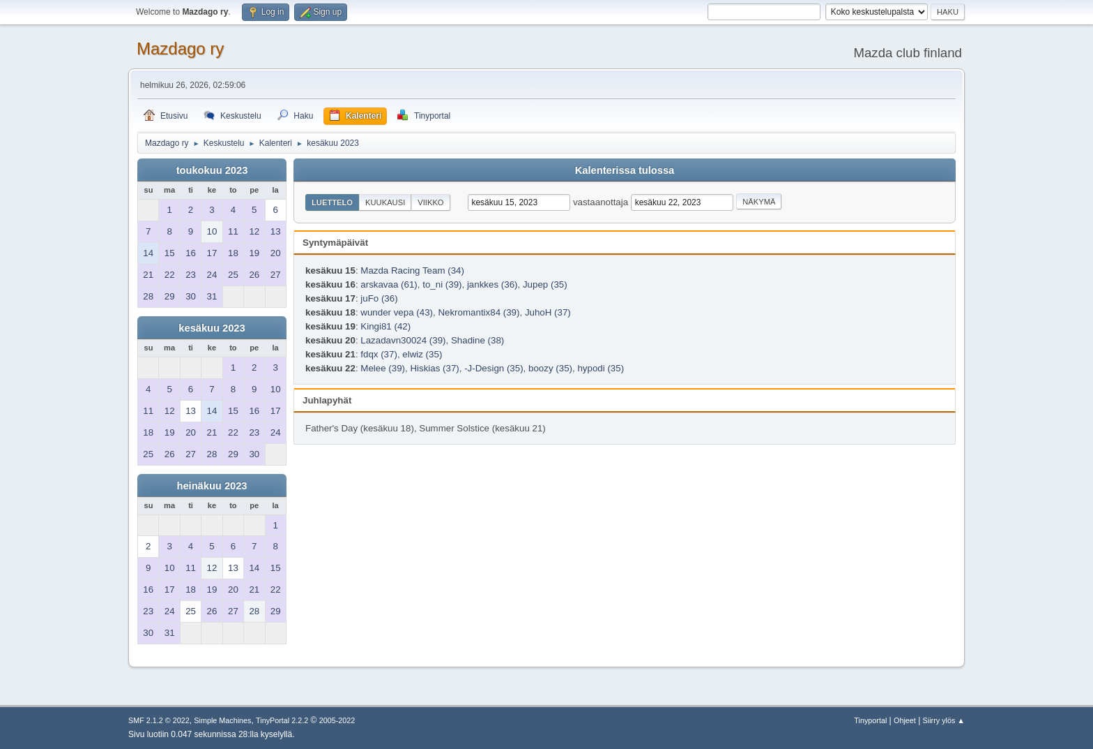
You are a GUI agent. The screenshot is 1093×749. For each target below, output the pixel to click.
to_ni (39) (441, 284)
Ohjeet (905, 720)
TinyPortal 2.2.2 (282, 720)
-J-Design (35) (493, 368)
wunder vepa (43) (396, 312)
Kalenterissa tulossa (625, 170)
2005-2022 (337, 720)
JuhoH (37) (548, 312)
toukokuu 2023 (212, 170)
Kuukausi (385, 202)
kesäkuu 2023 (211, 328)
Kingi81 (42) (385, 326)
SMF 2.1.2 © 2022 (159, 720)
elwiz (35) (422, 354)
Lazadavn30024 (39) (402, 340)
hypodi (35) (600, 368)
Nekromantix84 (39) (478, 312)
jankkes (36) (492, 284)
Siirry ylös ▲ (944, 720)
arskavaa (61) (389, 284)
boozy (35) (550, 368)
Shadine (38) (477, 340)
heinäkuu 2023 (211, 485)
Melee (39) (382, 368)
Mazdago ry (180, 48)
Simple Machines (222, 720)
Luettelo (332, 202)
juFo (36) (378, 298)
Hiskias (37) (434, 368)
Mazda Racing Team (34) (412, 270)
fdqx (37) (378, 354)
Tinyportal (870, 720)
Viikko (430, 202)
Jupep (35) (545, 284)
